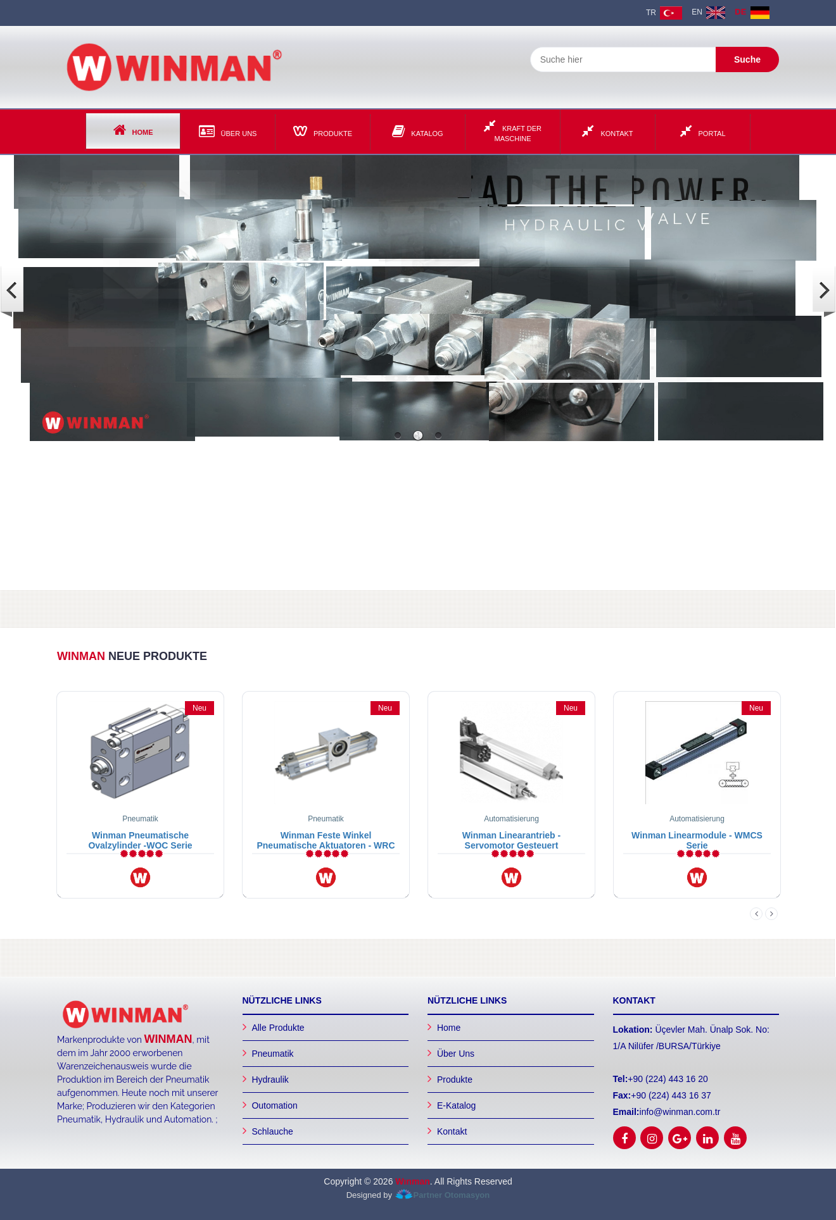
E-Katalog (456, 1105)
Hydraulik (269, 1079)
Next (771, 913)
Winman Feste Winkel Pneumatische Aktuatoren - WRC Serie (325, 845)
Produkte (322, 131)
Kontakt (607, 131)
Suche (747, 59)
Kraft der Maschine (513, 130)
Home (133, 130)
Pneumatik (272, 1054)
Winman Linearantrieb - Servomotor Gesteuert (511, 840)
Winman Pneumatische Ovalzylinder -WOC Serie (140, 840)
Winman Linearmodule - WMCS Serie (697, 840)
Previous (756, 913)
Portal (703, 131)
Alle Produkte (277, 1028)
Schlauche (272, 1131)
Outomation (274, 1105)
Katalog (417, 131)
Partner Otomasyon (452, 1195)
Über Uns (228, 131)
